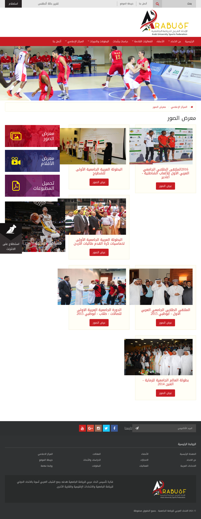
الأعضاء (160, 41)
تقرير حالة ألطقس (48, 3)
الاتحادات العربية (188, 466)
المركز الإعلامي (74, 41)
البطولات (96, 466)
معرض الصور (159, 107)
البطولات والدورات (98, 41)
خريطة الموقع (126, 4)
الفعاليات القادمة (142, 41)
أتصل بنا (143, 4)
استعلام (13, 3)
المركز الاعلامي (45, 454)
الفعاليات (143, 466)
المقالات (97, 454)
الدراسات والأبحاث (92, 460)
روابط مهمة (47, 466)
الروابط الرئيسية (187, 444)
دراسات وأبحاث (120, 41)
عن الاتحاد (174, 41)
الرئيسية (189, 41)
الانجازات (144, 460)
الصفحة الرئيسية (188, 454)
